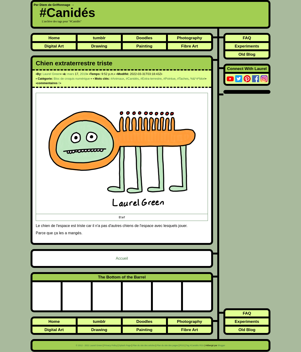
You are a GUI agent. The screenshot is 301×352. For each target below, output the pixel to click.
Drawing (99, 46)
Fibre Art (189, 46)
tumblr (99, 37)
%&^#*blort (197, 78)
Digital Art (54, 46)
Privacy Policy (110, 345)
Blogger (221, 345)
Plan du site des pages (167, 345)
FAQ (247, 37)
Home (54, 37)
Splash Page (125, 345)
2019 (83, 74)
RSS (182, 345)
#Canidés (67, 13)
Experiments (247, 46)
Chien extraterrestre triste (74, 63)
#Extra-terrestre (151, 78)
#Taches (182, 78)
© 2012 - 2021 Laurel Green (89, 345)
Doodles (144, 37)
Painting (144, 46)
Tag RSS (195, 345)
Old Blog (246, 54)
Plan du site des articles (144, 345)
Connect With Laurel (247, 68)
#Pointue (169, 78)
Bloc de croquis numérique (72, 78)
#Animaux (117, 78)
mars (70, 74)
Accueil (122, 258)
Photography (189, 37)
